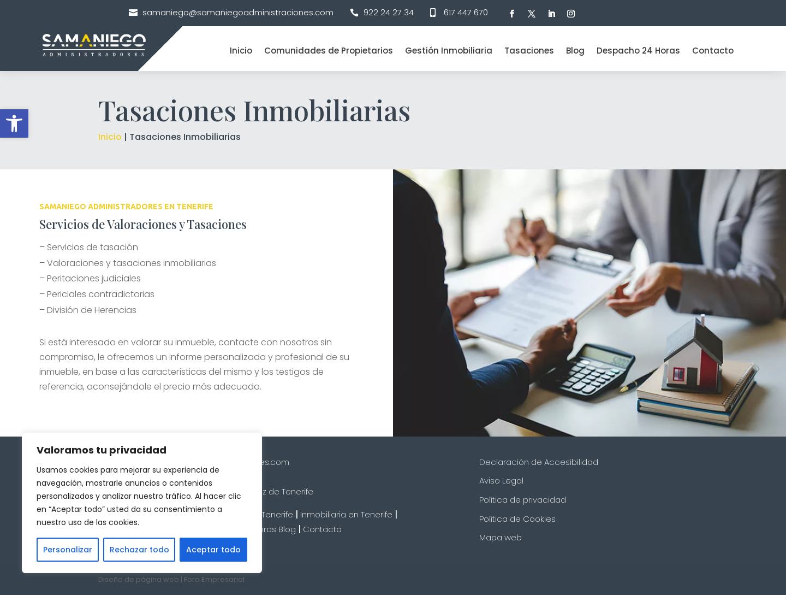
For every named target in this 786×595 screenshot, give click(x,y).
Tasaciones (529, 50)
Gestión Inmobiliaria (448, 50)
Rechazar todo (139, 549)
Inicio (241, 50)
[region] (142, 502)
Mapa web (500, 537)
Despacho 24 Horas (638, 50)
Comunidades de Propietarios (328, 50)
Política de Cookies (517, 519)
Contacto (713, 50)
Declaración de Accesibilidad (538, 462)
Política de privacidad (522, 499)
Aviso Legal (501, 480)
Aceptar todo (213, 549)
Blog (575, 50)
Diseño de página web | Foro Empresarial (171, 579)
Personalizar (67, 549)
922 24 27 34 (389, 12)
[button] (14, 123)
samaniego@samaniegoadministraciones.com (238, 12)
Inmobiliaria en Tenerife (346, 514)
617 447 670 (466, 12)
